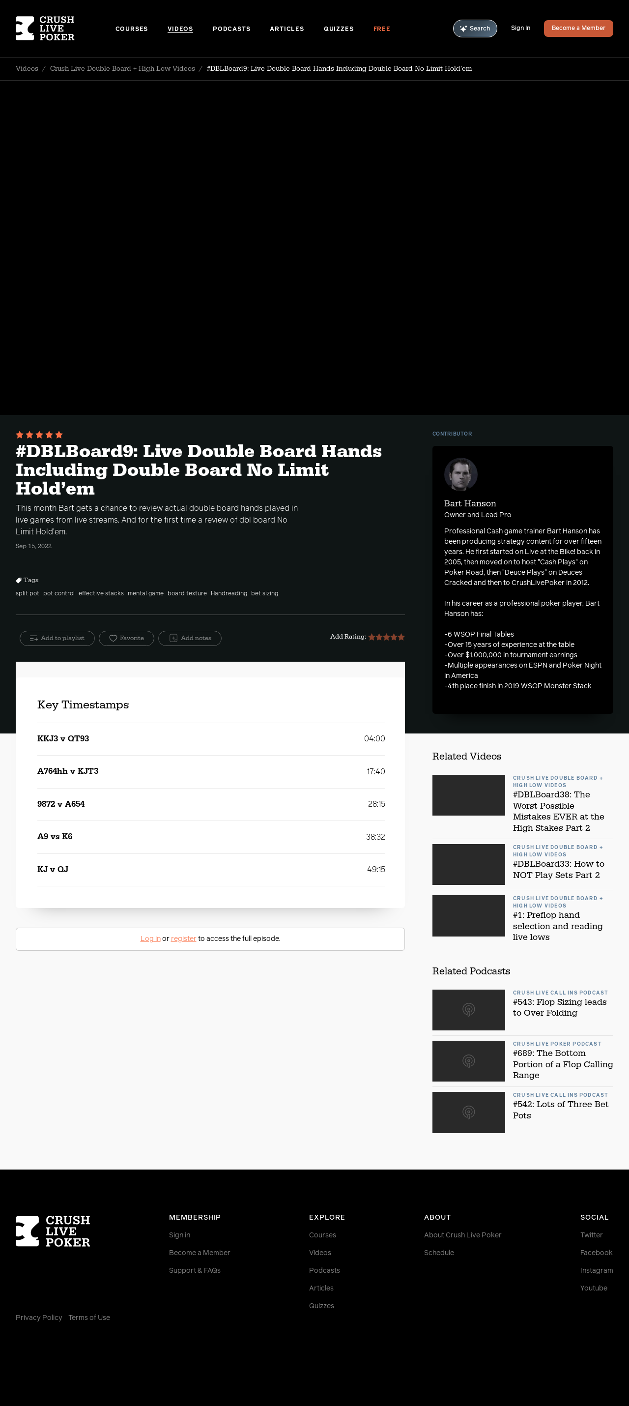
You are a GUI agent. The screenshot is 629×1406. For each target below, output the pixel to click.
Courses (131, 29)
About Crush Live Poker (463, 1235)
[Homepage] (65, 28)
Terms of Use (89, 1318)
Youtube (593, 1288)
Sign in (179, 1235)
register (184, 939)
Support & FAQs (195, 1270)
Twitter (591, 1235)
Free (382, 29)
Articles (287, 29)
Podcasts (231, 29)
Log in (151, 939)
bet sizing (264, 594)
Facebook (596, 1253)
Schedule (439, 1253)
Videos (180, 29)
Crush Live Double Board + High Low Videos (122, 68)
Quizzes (339, 29)
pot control (59, 594)
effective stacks (101, 594)
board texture (187, 594)
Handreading (229, 594)
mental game (146, 594)
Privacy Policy (39, 1318)
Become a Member (578, 28)
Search (475, 28)
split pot (27, 594)
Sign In (520, 28)
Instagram (596, 1270)
